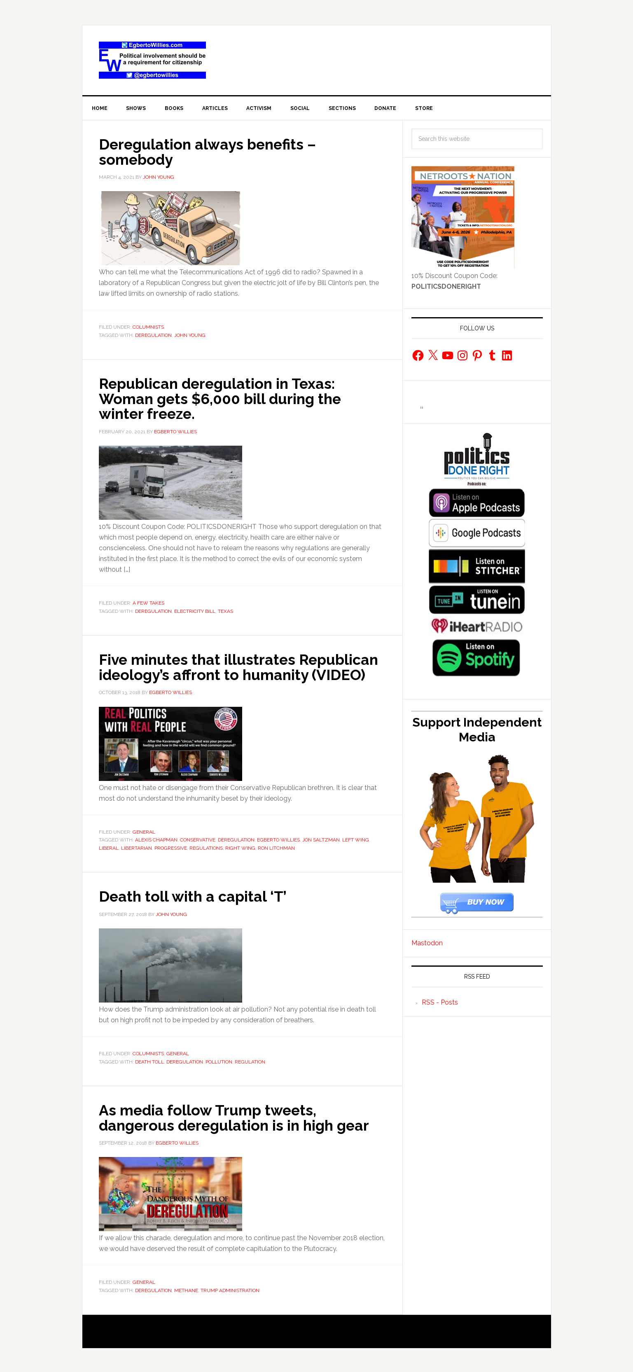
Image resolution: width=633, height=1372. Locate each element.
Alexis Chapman (156, 839)
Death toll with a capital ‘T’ (193, 895)
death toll (149, 1060)
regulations (206, 847)
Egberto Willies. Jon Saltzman (298, 839)
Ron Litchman (276, 847)
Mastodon (427, 943)
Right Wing (240, 847)
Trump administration (230, 1289)
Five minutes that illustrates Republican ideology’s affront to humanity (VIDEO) (240, 666)
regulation (250, 1060)
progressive (170, 847)
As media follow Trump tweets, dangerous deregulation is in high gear (237, 1117)
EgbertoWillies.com (152, 60)
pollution (219, 1060)
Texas (225, 611)
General (144, 831)
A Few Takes (148, 602)
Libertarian (136, 847)
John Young (190, 335)
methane (186, 1289)
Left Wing (355, 839)
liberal (109, 847)
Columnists (148, 327)
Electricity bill (194, 611)
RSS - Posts (440, 1003)
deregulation (153, 335)
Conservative (197, 839)
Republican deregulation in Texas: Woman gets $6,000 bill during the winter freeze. (222, 398)
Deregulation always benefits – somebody (209, 152)
